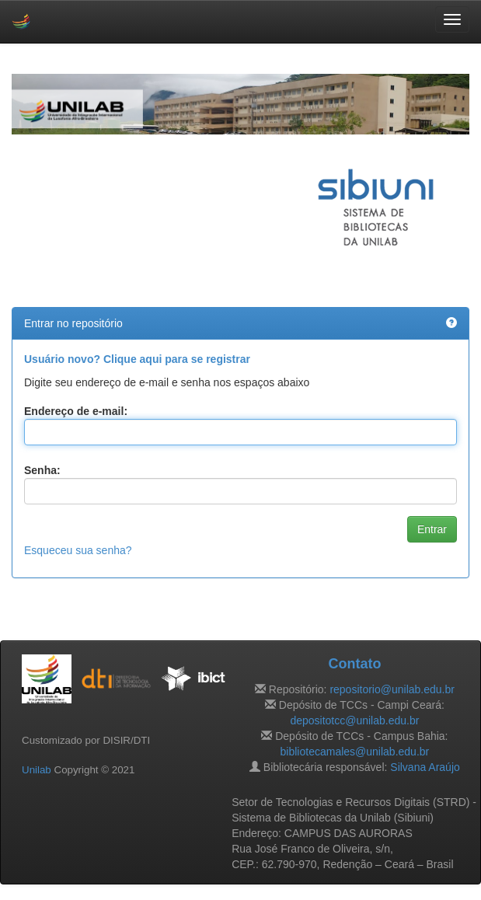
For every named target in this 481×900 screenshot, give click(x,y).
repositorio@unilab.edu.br (392, 689)
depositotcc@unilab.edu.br (354, 720)
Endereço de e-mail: (75, 411)
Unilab (36, 770)
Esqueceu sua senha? (78, 550)
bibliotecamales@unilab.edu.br (355, 751)
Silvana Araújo (425, 767)
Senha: (42, 470)
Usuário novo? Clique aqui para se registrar (137, 359)
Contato (354, 664)
